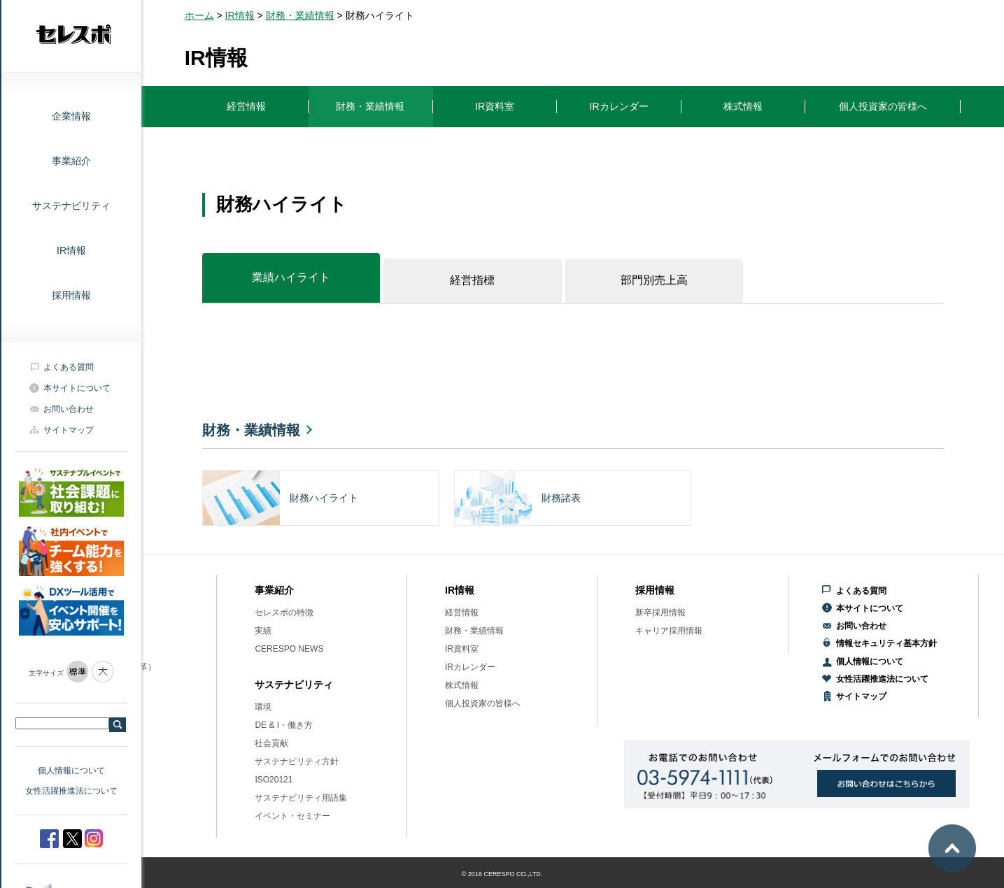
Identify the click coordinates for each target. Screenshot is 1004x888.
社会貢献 (271, 743)
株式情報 (462, 685)
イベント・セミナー (292, 816)
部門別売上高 (654, 280)
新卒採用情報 (660, 612)
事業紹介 (71, 160)
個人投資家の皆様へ (483, 703)
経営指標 (472, 280)
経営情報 (462, 612)
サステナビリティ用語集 (301, 798)
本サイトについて (77, 388)
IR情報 (71, 250)
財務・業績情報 (300, 15)
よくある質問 (68, 367)
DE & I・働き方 (284, 725)
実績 (263, 631)
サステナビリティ (71, 205)
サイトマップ (68, 430)
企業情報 (71, 116)
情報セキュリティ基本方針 (886, 643)
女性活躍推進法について (71, 791)
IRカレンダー (470, 667)
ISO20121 (273, 780)
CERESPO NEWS (289, 649)
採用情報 (71, 295)
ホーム (199, 15)
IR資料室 (462, 649)
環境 (263, 707)
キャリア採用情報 (668, 631)
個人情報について (71, 770)
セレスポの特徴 (284, 612)
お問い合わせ (68, 409)
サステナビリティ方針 (297, 761)
